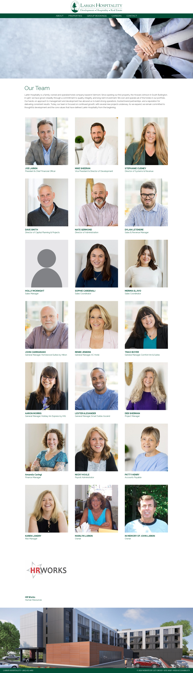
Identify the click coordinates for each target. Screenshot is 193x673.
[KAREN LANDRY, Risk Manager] (46, 512)
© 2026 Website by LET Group (149, 670)
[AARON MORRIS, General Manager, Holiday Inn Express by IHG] (46, 390)
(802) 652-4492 (28, 670)
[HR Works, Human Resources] (46, 573)
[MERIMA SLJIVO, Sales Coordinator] (146, 267)
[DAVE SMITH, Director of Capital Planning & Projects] (46, 206)
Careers (117, 15)
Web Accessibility (181, 670)
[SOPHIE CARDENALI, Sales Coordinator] (96, 267)
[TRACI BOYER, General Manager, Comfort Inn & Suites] (146, 329)
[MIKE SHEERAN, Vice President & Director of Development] (96, 145)
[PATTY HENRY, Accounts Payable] (146, 451)
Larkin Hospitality (96, 7)
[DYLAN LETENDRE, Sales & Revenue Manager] (146, 206)
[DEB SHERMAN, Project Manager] (146, 390)
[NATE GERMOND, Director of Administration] (96, 206)
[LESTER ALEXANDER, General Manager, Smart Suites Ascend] (96, 390)
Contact (132, 15)
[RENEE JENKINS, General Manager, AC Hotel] (96, 329)
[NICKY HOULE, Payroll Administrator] (96, 451)
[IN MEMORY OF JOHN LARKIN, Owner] (146, 512)
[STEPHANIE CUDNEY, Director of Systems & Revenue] (146, 145)
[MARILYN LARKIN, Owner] (96, 512)
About (60, 15)
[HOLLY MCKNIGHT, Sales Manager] (46, 267)
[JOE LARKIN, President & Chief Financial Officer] (46, 145)
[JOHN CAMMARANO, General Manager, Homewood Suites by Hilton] (46, 329)
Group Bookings (97, 15)
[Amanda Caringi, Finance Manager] (46, 451)
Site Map (168, 670)
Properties (75, 15)
